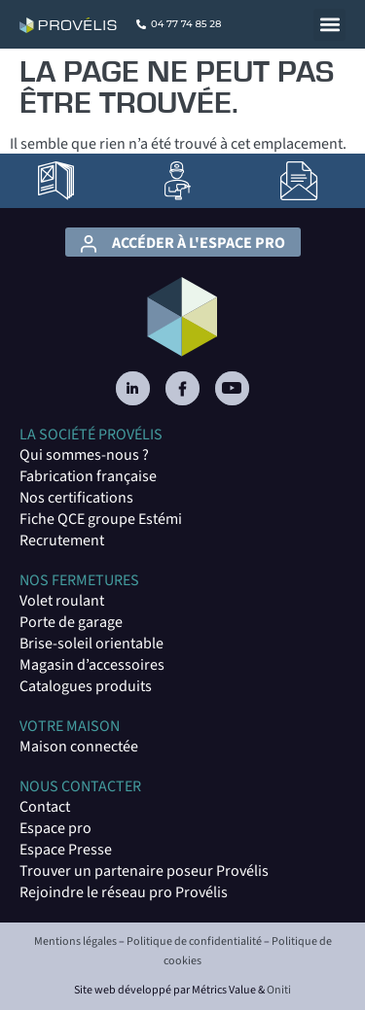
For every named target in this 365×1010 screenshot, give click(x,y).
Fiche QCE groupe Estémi (100, 519)
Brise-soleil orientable (91, 643)
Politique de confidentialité (194, 941)
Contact (44, 807)
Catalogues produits (85, 686)
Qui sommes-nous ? (84, 455)
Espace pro (55, 828)
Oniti (279, 990)
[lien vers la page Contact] (300, 181)
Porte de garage (71, 622)
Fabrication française (88, 476)
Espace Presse (65, 849)
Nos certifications (76, 497)
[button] (329, 25)
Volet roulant (61, 600)
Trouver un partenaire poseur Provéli (140, 871)
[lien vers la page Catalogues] (56, 181)
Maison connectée (78, 746)
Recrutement (61, 540)
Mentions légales (75, 941)
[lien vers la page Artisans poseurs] (178, 181)
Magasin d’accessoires (91, 665)
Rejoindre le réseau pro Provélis (123, 892)
